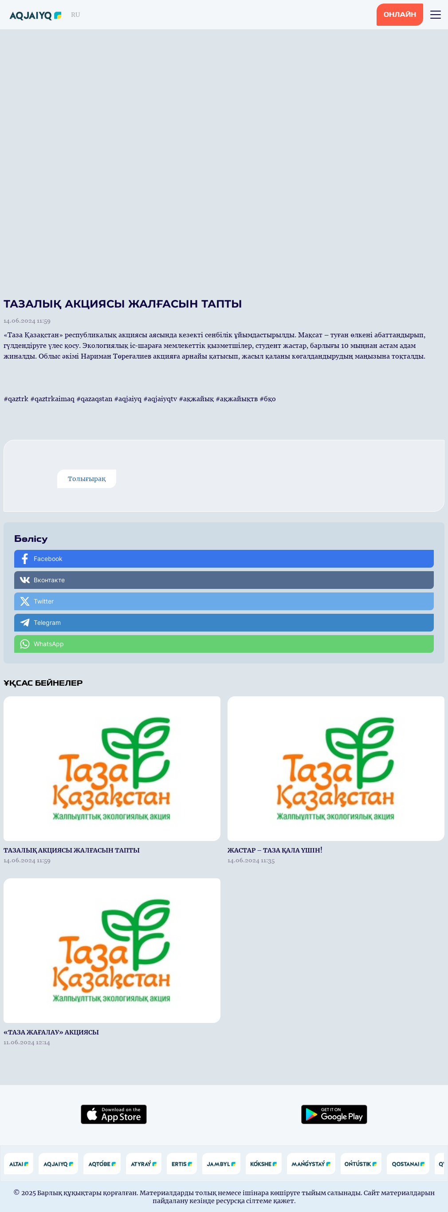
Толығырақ (87, 479)
